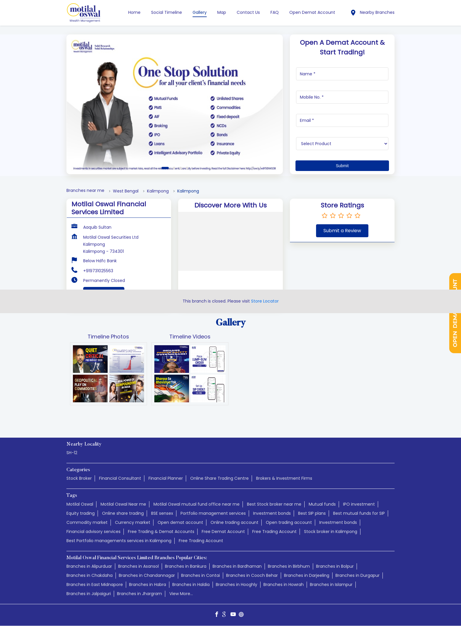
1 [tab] (165, 168)
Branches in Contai (200, 575)
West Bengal (125, 191)
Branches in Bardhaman (237, 566)
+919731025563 (98, 271)
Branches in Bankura (185, 566)
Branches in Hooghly (236, 584)
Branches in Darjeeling (306, 575)
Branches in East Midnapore (94, 584)
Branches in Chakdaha (89, 575)
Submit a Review (342, 230)
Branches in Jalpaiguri (88, 594)
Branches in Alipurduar (89, 566)
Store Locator (265, 301)
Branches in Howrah (283, 584)
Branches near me (85, 190)
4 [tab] (187, 168)
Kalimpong (158, 191)
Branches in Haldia (191, 584)
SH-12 (71, 453)
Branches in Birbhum (289, 566)
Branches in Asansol (138, 566)
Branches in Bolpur (335, 566)
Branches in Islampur (331, 584)
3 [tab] (180, 168)
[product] (342, 143)
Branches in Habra (147, 584)
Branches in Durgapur (357, 575)
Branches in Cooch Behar (252, 575)
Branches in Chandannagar (147, 575)
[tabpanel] (175, 104)
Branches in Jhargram (139, 594)
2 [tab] (174, 168)
